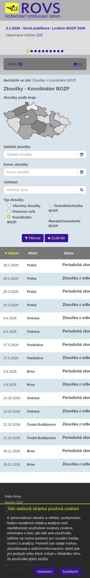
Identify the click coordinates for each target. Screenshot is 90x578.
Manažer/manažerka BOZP (64, 223)
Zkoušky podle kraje (20, 97)
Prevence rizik (23, 211)
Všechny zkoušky (26, 206)
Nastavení (44, 571)
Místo (32, 253)
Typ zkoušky (14, 200)
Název (68, 253)
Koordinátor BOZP (62, 80)
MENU (15, 64)
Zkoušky (39, 80)
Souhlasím (70, 571)
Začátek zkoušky (17, 147)
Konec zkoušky (16, 164)
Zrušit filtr (56, 238)
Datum (12, 253)
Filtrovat (33, 238)
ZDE (39, 35)
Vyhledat (11, 182)
